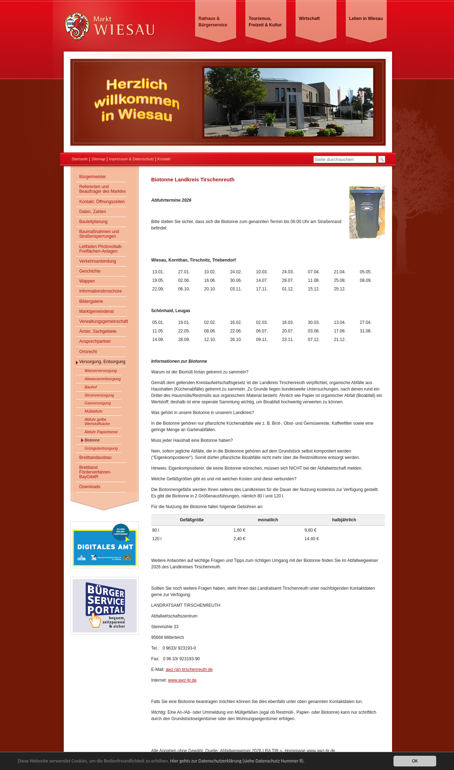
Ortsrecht (88, 351)
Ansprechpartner (95, 341)
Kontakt (164, 159)
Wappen (87, 281)
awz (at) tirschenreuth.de (189, 669)
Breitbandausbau (95, 457)
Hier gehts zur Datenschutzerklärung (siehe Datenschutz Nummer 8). (237, 761)
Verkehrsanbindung (97, 261)
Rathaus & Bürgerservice (213, 21)
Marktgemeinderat (96, 311)
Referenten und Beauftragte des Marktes (102, 189)
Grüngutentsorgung (101, 448)
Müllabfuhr (94, 411)
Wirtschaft (309, 18)
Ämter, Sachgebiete (98, 331)
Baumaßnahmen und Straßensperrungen (99, 234)
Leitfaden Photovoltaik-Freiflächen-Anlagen (101, 249)
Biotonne (92, 440)
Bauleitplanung (93, 221)
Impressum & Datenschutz (131, 159)
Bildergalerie (91, 301)
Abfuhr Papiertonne (101, 432)
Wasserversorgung (101, 370)
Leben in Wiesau (366, 18)
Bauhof (91, 387)
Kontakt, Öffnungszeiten (102, 201)
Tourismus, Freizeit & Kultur (265, 21)
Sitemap (98, 159)
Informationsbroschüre (100, 291)
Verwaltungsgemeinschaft (102, 321)
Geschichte (90, 271)
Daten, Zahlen (92, 211)
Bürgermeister (92, 176)
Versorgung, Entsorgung (102, 361)
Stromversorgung (99, 395)
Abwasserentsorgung (103, 379)
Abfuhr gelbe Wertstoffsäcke (97, 421)
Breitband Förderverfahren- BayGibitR (95, 472)
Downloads (89, 486)
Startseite (80, 159)
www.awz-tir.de (182, 680)
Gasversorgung (98, 403)
